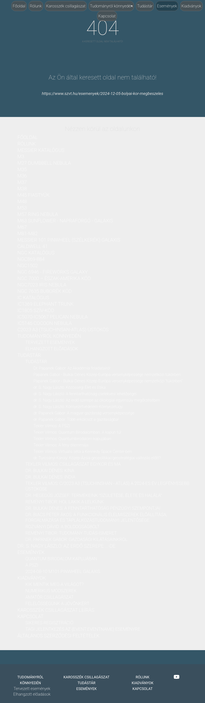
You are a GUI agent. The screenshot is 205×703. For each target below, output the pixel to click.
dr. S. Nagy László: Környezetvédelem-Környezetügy (78, 406)
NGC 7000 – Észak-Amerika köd (54, 278)
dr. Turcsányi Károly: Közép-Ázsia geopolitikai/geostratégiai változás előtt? (97, 457)
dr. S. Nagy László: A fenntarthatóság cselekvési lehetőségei (85, 393)
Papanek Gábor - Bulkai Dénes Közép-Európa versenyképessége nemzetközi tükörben (107, 374)
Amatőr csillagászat (49, 597)
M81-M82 (27, 233)
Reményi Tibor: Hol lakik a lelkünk (64, 501)
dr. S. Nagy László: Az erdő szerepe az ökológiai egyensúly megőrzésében (96, 400)
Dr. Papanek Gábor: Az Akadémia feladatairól (71, 368)
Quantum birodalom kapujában (61, 558)
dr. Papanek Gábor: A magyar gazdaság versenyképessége (83, 413)
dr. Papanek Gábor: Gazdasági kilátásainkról (76, 539)
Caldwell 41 (32, 246)
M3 (20, 156)
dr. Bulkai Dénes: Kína (49, 470)
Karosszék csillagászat (65, 6)
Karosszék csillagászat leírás (55, 610)
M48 (22, 201)
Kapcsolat (107, 16)
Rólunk (36, 6)
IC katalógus (33, 297)
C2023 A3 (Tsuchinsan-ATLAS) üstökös (63, 329)
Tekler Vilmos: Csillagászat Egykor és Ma (73, 464)
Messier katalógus (40, 150)
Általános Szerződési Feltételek (58, 636)
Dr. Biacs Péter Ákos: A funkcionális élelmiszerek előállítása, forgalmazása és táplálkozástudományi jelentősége (96, 517)
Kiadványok (191, 6)
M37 (22, 182)
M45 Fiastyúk (33, 195)
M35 (22, 169)
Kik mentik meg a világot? (54, 584)
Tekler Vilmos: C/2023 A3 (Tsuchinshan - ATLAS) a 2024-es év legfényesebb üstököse (107, 486)
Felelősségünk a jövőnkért (57, 603)
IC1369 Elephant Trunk (45, 304)
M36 (22, 176)
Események (167, 6)
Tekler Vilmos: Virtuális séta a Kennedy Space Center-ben (82, 451)
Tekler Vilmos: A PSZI (51, 425)
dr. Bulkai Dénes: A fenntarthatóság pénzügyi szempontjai (92, 508)
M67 (22, 227)
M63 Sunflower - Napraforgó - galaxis (65, 221)
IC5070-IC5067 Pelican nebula (52, 317)
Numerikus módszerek (51, 590)
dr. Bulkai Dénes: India (50, 476)
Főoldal (19, 6)
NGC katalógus (35, 253)
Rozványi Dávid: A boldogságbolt (62, 526)
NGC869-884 (30, 259)
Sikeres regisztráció (49, 622)
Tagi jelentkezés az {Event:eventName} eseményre (82, 629)
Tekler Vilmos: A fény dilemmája (60, 445)
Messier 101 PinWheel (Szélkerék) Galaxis (68, 240)
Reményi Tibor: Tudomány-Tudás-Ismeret (71, 533)
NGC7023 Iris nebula (41, 285)
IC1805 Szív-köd (35, 310)
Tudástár (145, 6)
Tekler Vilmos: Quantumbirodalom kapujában (72, 438)
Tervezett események (50, 342)
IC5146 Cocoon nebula (44, 323)
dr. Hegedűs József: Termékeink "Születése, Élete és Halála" (93, 495)
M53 (22, 208)
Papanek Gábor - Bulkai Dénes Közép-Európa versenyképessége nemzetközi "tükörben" (108, 381)
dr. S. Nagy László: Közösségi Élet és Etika (69, 387)
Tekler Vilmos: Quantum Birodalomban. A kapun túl (77, 432)
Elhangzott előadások (51, 348)
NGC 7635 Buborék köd (44, 291)
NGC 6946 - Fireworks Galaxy (52, 272)
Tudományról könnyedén (111, 6)
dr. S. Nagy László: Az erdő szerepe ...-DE (66, 546)
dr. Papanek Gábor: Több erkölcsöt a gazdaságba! (76, 419)
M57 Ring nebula (37, 214)
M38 (22, 188)
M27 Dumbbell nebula (44, 163)
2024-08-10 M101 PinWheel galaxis (62, 571)
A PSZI (31, 565)
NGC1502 (27, 265)
